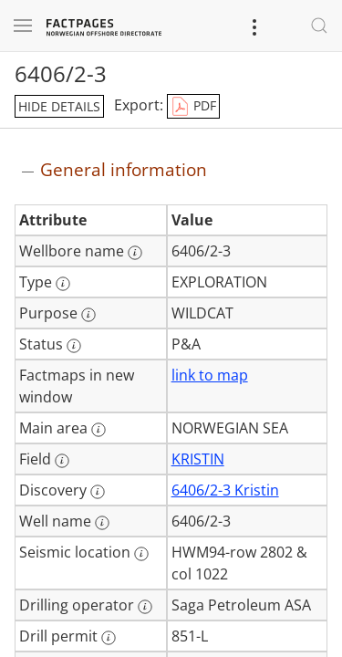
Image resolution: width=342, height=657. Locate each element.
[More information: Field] (62, 461)
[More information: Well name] (102, 523)
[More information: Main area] (98, 429)
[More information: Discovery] (97, 492)
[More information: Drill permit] (108, 638)
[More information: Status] (74, 346)
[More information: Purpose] (88, 315)
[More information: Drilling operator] (145, 607)
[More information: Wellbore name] (135, 252)
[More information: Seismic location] (141, 554)
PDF (193, 107)
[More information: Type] (63, 283)
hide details (59, 106)
